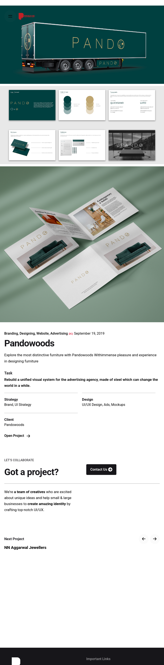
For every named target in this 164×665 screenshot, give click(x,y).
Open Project (17, 436)
